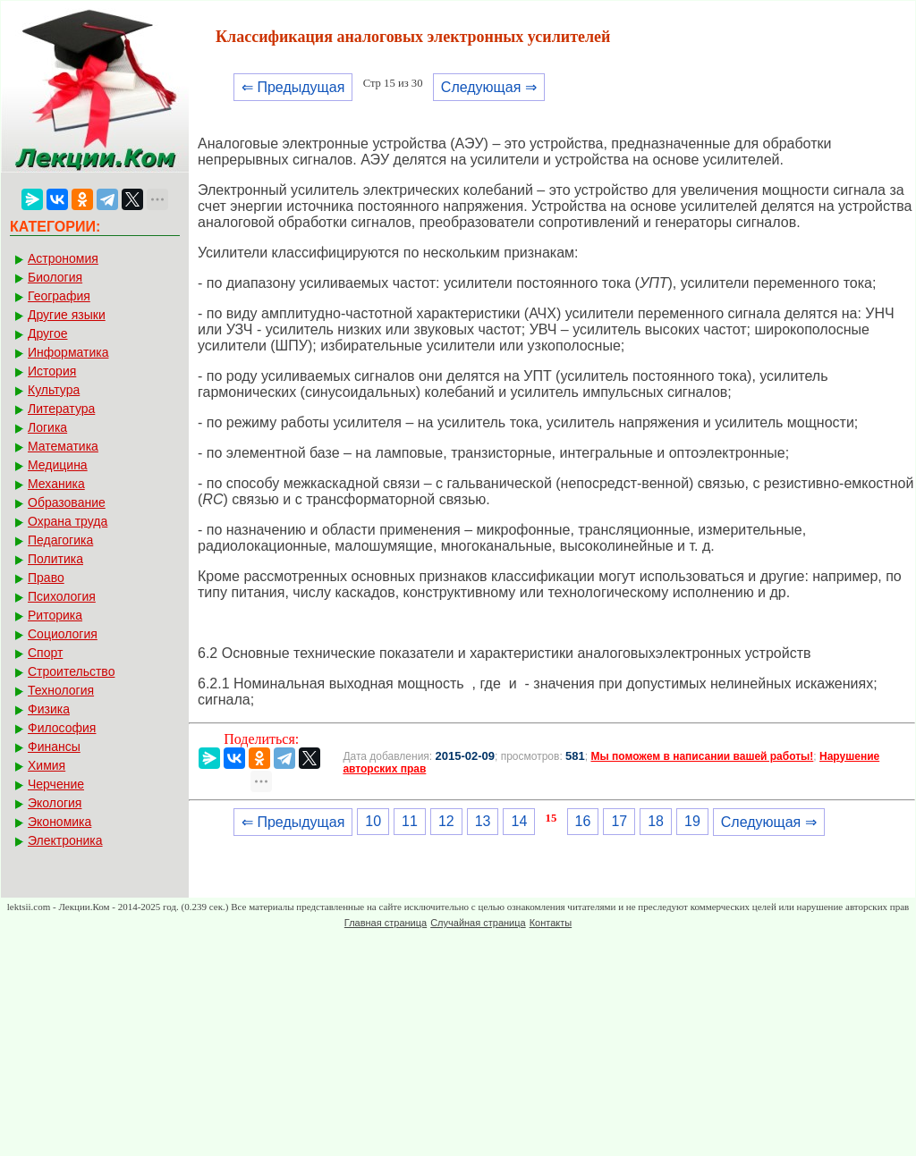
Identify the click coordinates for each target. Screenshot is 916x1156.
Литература (61, 408)
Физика (49, 709)
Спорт (45, 653)
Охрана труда (67, 521)
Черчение (56, 784)
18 (656, 821)
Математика (63, 446)
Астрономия (63, 258)
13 (483, 821)
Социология (63, 634)
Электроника (65, 840)
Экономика (59, 821)
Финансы (54, 746)
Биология (55, 277)
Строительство (71, 671)
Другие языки (67, 315)
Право (46, 577)
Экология (54, 803)
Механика (56, 484)
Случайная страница (477, 922)
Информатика (68, 352)
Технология (61, 690)
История (52, 371)
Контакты (551, 922)
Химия (46, 765)
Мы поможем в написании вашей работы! (701, 756)
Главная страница (385, 922)
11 (410, 821)
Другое (47, 333)
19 (692, 821)
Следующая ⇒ (489, 87)
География (59, 296)
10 (373, 821)
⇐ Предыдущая (293, 87)
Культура (54, 390)
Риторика (55, 615)
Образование (67, 502)
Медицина (58, 465)
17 (619, 821)
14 (519, 821)
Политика (55, 559)
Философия (62, 728)
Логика (47, 427)
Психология (62, 596)
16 (583, 821)
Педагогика (60, 540)
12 (446, 821)
